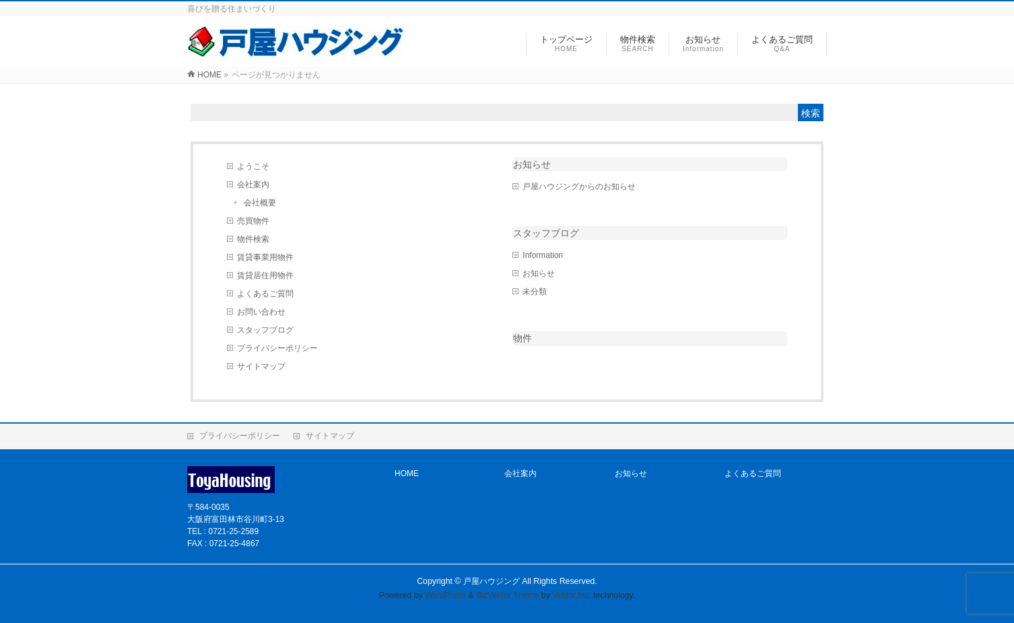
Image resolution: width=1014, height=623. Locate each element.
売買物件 (253, 221)
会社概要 (260, 202)
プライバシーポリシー (277, 348)
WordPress (445, 595)
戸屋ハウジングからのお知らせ (579, 186)
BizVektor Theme (507, 595)
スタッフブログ (265, 330)
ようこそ (253, 166)
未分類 (534, 291)
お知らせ (532, 164)
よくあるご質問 (265, 293)
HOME (407, 473)
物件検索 (253, 239)
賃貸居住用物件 (265, 275)
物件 (522, 338)
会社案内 (253, 184)
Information (542, 255)
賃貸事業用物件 (265, 257)
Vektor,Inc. (571, 595)
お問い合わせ (261, 312)
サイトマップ (261, 366)
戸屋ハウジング (491, 581)
